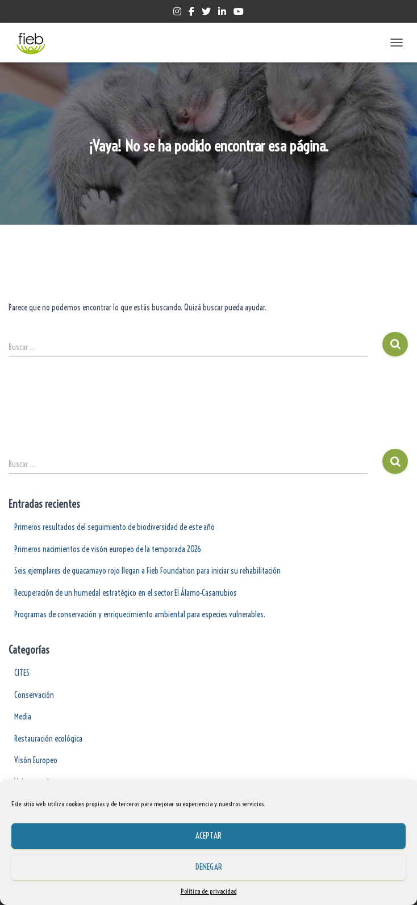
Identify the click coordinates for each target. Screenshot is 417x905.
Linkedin (222, 13)
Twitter (206, 13)
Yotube (238, 13)
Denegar (208, 866)
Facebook (191, 13)
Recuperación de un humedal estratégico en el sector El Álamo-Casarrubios (125, 593)
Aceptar (208, 835)
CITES (22, 673)
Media (22, 717)
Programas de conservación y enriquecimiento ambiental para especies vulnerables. (139, 614)
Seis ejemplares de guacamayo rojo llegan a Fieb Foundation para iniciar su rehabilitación (147, 571)
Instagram (177, 13)
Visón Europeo (35, 760)
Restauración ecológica (48, 739)
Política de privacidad (209, 891)
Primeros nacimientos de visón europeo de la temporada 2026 (107, 549)
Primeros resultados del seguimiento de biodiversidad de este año (114, 527)
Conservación (34, 695)
